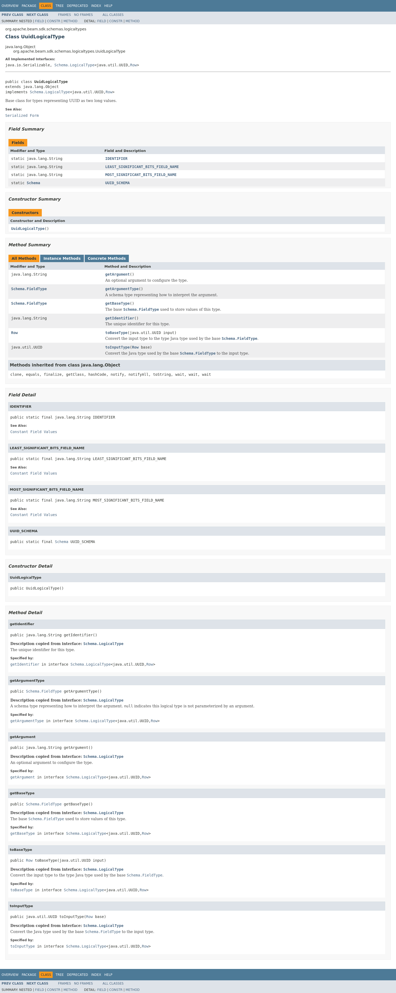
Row (133, 65)
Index (96, 6)
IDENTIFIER (116, 158)
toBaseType (116, 333)
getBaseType (117, 303)
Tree (60, 6)
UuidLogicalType (27, 228)
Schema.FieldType (29, 289)
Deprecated (77, 6)
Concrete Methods (107, 258)
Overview (10, 6)
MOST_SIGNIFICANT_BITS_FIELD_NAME (141, 175)
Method (70, 21)
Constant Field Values (33, 432)
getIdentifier (119, 318)
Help (108, 6)
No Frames (83, 15)
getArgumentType (122, 289)
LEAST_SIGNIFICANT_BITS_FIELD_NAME (142, 167)
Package (29, 6)
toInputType (117, 347)
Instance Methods (61, 258)
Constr (53, 21)
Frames (64, 15)
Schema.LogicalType (74, 65)
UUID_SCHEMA (117, 183)
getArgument (117, 274)
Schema (33, 183)
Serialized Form (22, 115)
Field (39, 21)
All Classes (113, 15)
